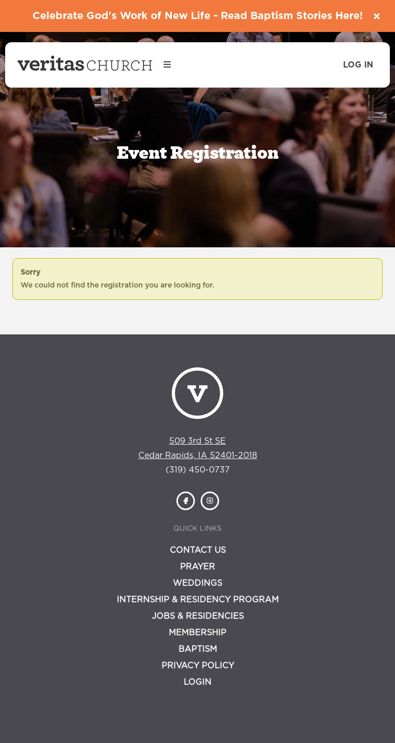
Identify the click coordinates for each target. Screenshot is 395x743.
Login (197, 682)
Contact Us (198, 550)
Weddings (197, 583)
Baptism (197, 649)
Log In (358, 65)
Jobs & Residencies (198, 616)
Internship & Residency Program (198, 600)
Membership (197, 633)
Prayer (197, 567)
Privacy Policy (197, 666)
